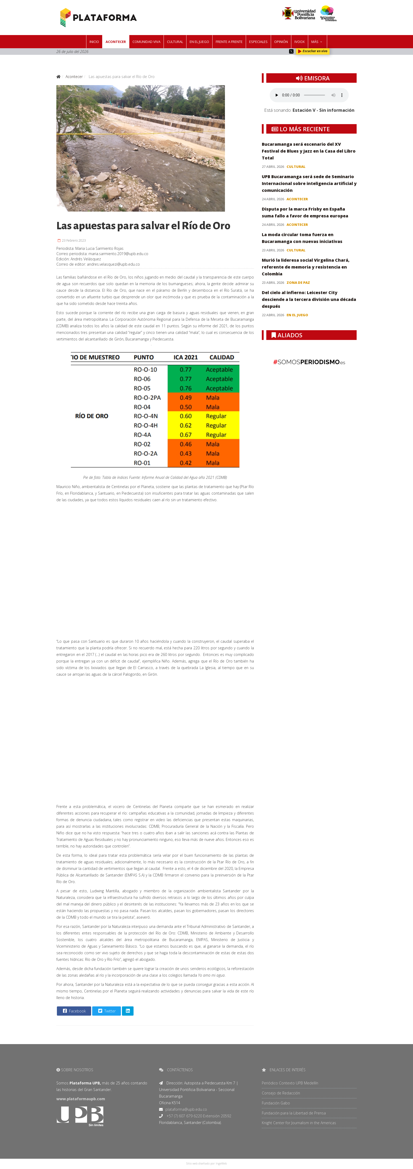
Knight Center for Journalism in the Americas (299, 1122)
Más (314, 41)
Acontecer (116, 41)
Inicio (94, 41)
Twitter (106, 1011)
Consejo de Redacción (281, 1092)
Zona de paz (298, 282)
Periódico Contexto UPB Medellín (290, 1082)
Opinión (281, 41)
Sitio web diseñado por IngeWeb (206, 1163)
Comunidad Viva (146, 41)
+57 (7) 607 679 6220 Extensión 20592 (198, 1115)
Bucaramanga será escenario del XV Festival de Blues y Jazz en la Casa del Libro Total (309, 151)
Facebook (74, 1011)
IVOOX (299, 41)
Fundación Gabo (276, 1102)
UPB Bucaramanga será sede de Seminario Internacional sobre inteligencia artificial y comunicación (309, 183)
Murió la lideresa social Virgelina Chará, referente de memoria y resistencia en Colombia (306, 267)
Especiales (258, 41)
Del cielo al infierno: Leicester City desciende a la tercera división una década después (309, 299)
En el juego (199, 41)
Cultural (175, 41)
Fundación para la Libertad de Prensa (294, 1113)
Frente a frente (229, 41)
